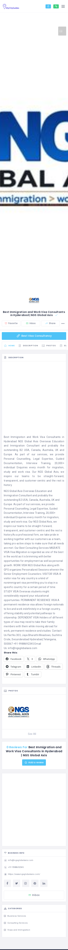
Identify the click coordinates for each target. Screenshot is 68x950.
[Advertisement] (34, 399)
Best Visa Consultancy (34, 336)
